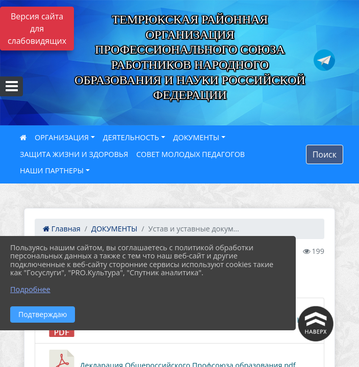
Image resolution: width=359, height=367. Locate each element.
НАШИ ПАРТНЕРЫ (52, 170)
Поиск (325, 154)
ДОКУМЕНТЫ (196, 137)
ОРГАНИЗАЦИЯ (62, 137)
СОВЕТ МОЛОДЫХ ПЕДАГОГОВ (190, 154)
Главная (62, 228)
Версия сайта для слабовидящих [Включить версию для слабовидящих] (37, 28)
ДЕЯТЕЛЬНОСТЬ (131, 137)
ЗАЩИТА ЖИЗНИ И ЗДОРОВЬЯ (74, 154)
